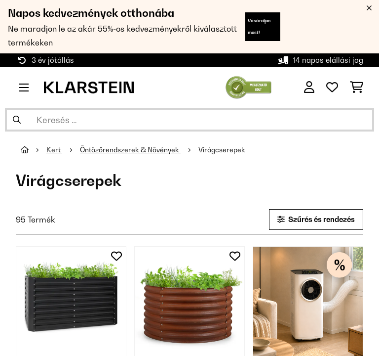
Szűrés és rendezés (316, 219)
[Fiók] (309, 87)
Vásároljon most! (259, 26)
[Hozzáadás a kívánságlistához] (116, 256)
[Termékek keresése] (189, 120)
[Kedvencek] (332, 87)
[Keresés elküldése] (17, 120)
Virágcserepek (222, 150)
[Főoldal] (33, 150)
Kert (54, 150)
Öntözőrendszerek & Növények (130, 150)
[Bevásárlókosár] (356, 87)
